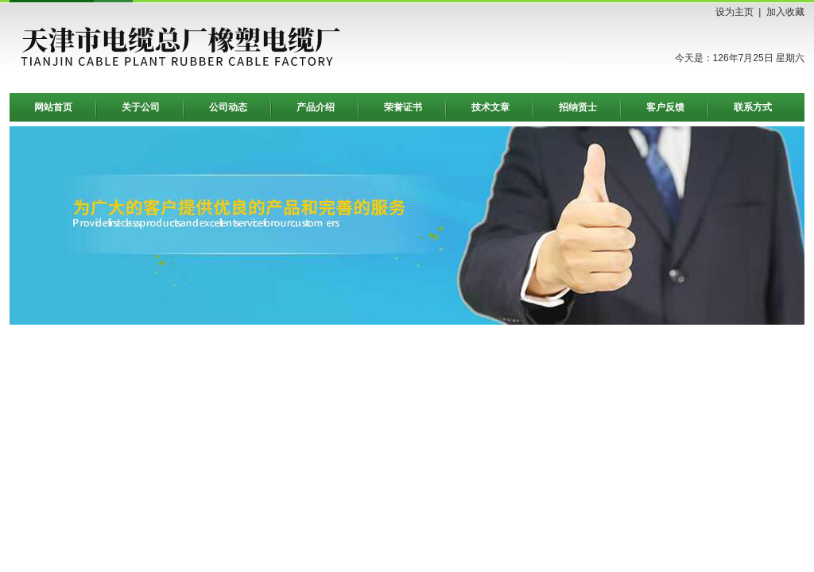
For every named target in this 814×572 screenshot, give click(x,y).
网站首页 (53, 107)
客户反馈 (665, 107)
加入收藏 (785, 11)
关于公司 (141, 107)
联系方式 (753, 107)
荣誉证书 (403, 107)
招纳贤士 (578, 107)
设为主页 (734, 11)
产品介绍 (316, 107)
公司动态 (228, 107)
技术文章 (490, 107)
